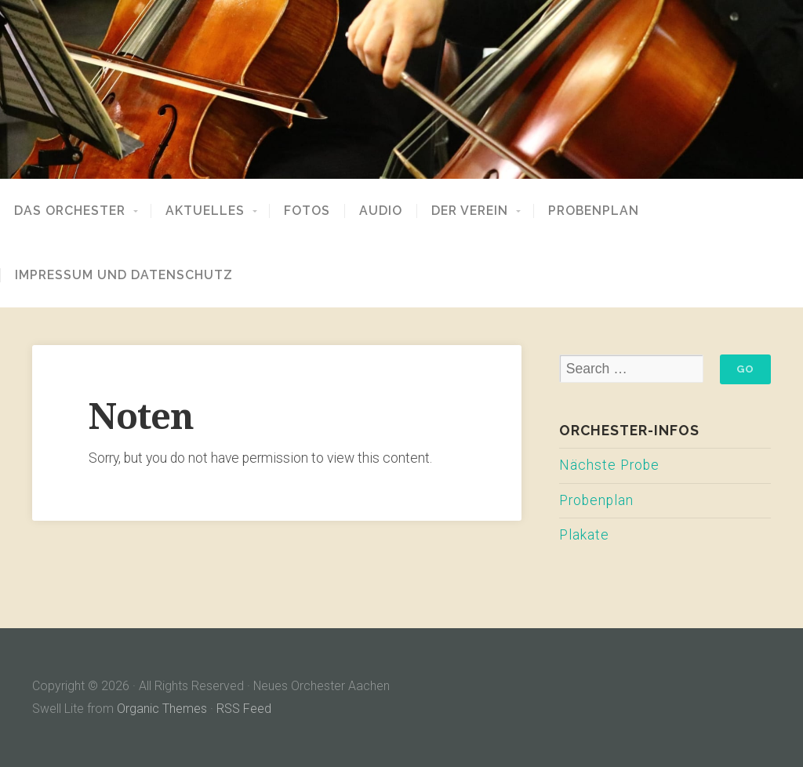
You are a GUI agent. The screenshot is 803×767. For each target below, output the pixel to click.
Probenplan (593, 211)
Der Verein (469, 211)
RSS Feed (243, 708)
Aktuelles (205, 211)
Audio (380, 211)
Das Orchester (69, 211)
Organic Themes (162, 708)
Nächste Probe (609, 465)
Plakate (584, 535)
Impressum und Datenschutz (124, 275)
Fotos (307, 211)
